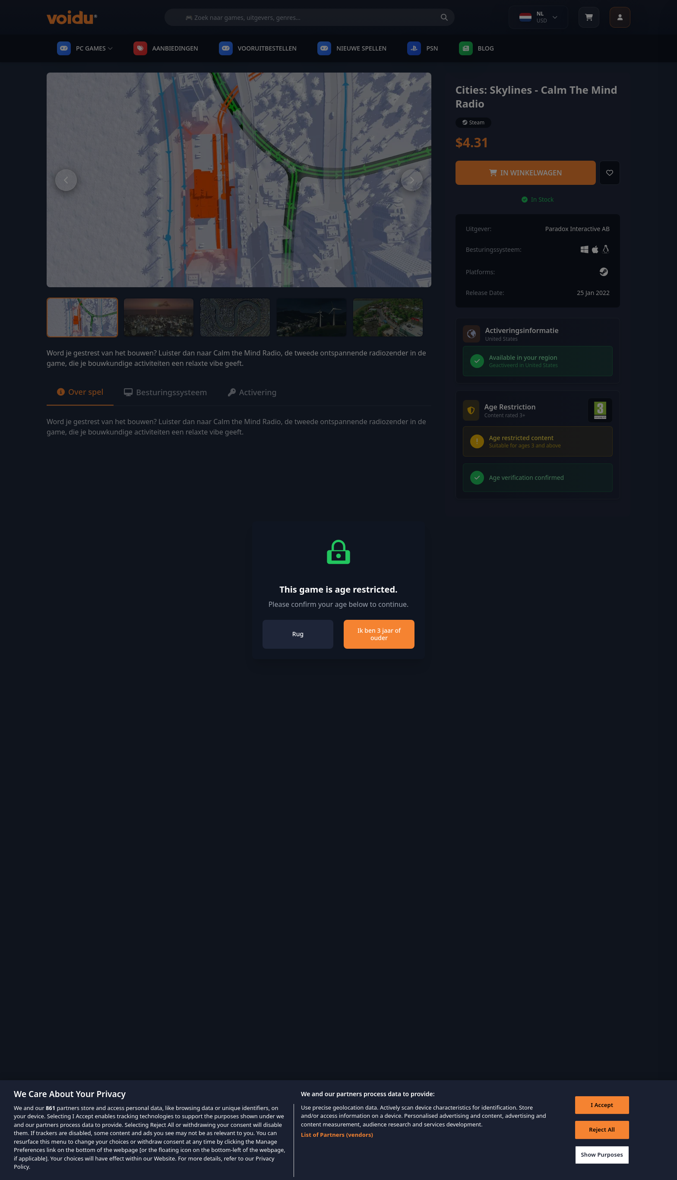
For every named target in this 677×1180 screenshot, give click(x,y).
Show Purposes (602, 1165)
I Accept (602, 1116)
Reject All (602, 1140)
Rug (298, 634)
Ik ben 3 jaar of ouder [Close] (379, 634)
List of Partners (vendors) (337, 1145)
